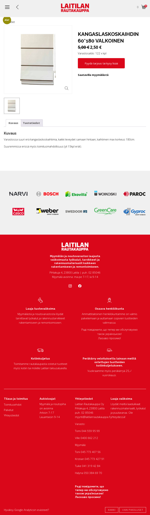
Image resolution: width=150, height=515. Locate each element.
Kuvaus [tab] (13, 123)
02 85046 (87, 412)
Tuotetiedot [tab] (31, 123)
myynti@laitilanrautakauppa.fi (92, 417)
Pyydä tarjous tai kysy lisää (101, 63)
